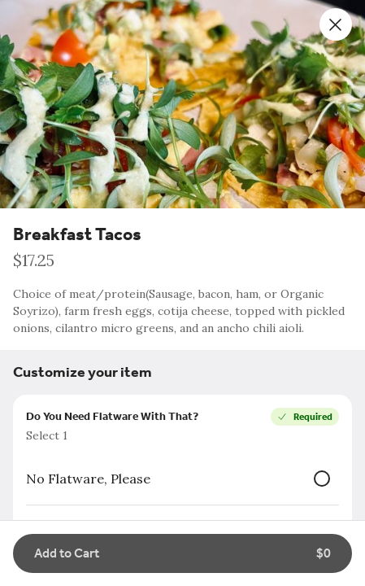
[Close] (335, 24)
